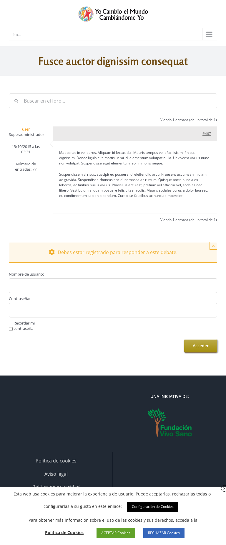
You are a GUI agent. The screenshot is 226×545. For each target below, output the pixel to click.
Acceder (201, 345)
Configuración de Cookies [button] (153, 506)
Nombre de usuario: (26, 274)
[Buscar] (16, 100)
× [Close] (213, 245)
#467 (206, 133)
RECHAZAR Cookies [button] (164, 532)
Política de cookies (56, 460)
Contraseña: (19, 298)
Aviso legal (56, 474)
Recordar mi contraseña (24, 325)
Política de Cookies (64, 532)
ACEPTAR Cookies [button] (115, 532)
